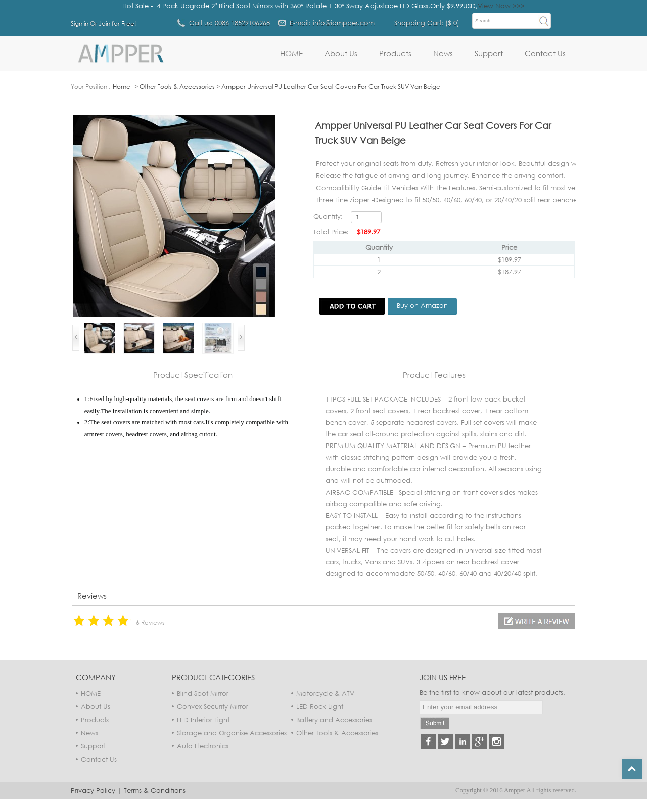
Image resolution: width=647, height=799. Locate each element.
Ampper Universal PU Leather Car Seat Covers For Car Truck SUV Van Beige (330, 87)
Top (632, 769)
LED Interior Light (203, 720)
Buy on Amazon (422, 305)
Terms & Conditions (155, 790)
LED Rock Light (319, 706)
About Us (341, 53)
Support (489, 53)
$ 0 (452, 23)
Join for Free (116, 23)
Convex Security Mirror (212, 706)
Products (395, 53)
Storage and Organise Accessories (232, 733)
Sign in (79, 23)
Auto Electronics (202, 746)
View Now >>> (501, 6)
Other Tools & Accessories (177, 87)
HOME (291, 53)
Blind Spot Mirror (202, 693)
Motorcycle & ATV (325, 693)
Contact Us (545, 53)
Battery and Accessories (334, 720)
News (443, 53)
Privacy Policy (93, 790)
